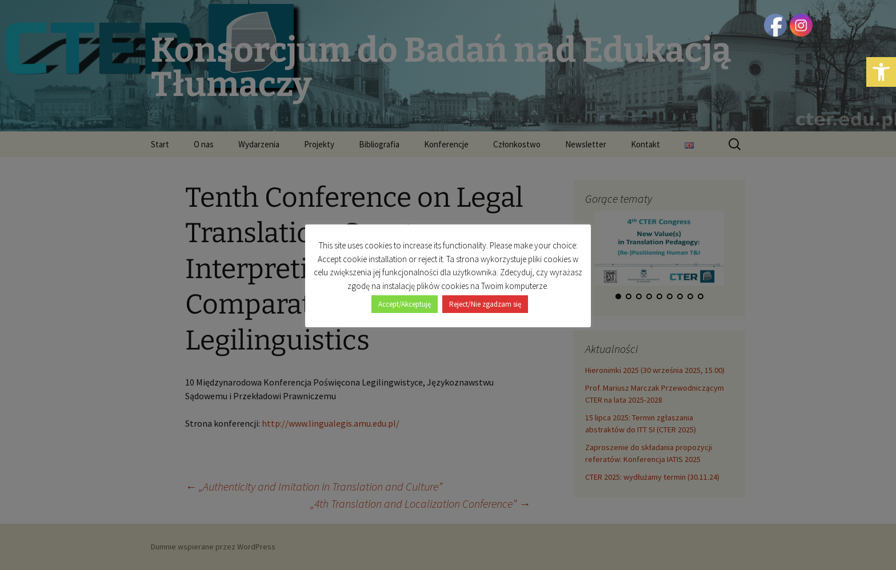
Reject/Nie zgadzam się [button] (485, 304)
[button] (881, 72)
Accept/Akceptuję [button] (404, 304)
